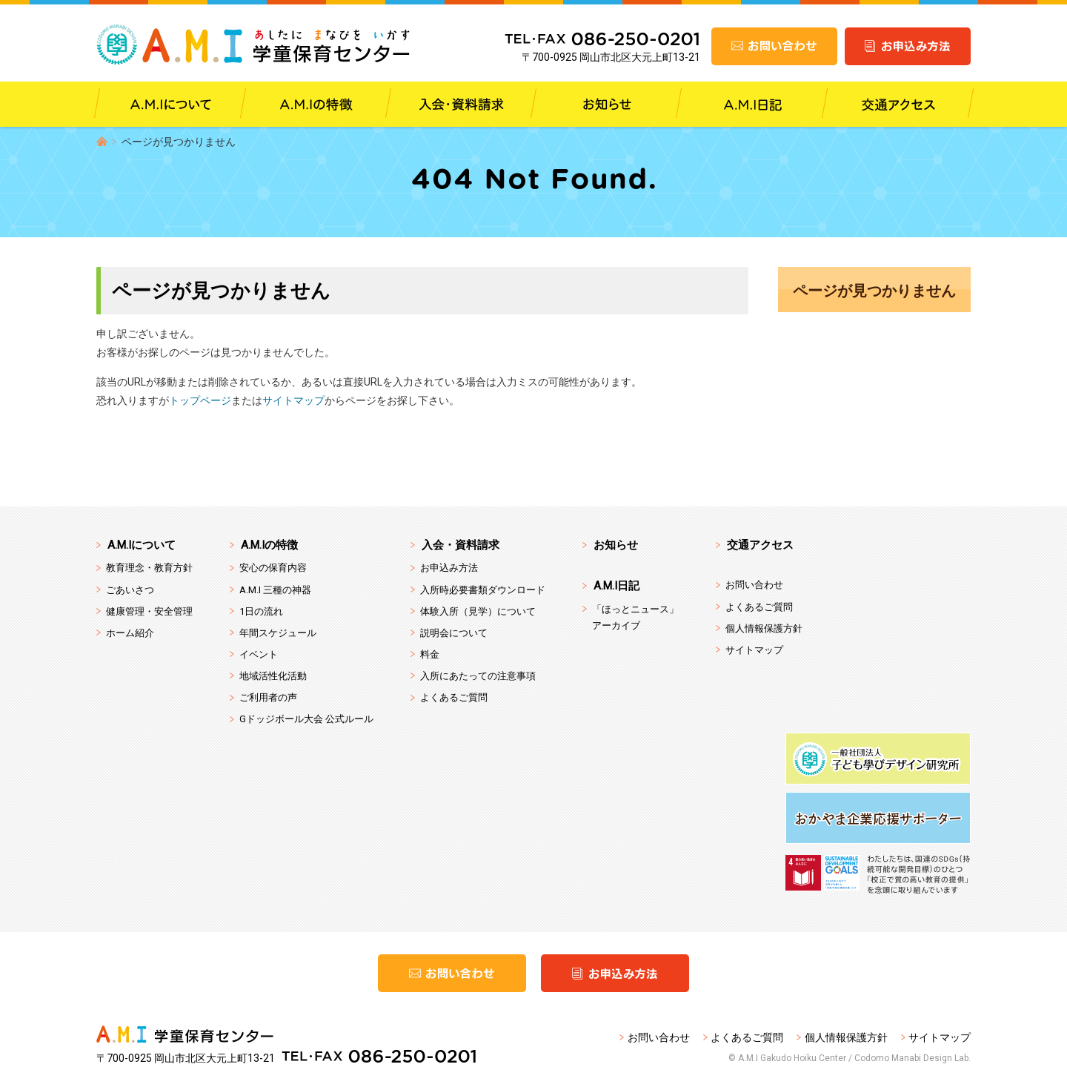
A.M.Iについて (141, 545)
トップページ (200, 400)
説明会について (454, 632)
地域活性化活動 (273, 675)
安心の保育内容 (273, 567)
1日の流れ (261, 611)
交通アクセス (760, 545)
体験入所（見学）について (478, 611)
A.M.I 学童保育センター (253, 44)
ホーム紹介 (130, 632)
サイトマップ (293, 400)
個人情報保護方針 (763, 628)
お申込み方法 (449, 567)
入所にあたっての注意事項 (478, 675)
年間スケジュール (277, 632)
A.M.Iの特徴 (269, 545)
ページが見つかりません (874, 291)
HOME (101, 141)
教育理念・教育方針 (149, 567)
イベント (258, 654)
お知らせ (616, 545)
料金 (429, 654)
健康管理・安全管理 (149, 611)
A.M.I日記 (616, 585)
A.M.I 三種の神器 (275, 589)
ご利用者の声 (268, 697)
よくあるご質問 (454, 697)
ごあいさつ (130, 589)
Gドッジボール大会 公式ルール (306, 718)
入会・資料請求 (460, 545)
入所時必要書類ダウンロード (482, 589)
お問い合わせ (754, 584)
